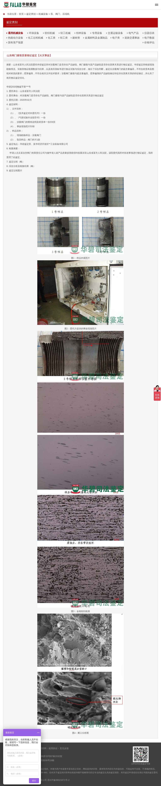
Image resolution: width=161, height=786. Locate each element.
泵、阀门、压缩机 (60, 14)
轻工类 (64, 37)
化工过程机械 (35, 37)
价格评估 (149, 42)
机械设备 (43, 14)
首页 (21, 14)
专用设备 (97, 33)
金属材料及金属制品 (96, 37)
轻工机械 (65, 33)
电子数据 (149, 37)
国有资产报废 (15, 42)
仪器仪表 (149, 33)
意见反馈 (64, 748)
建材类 (76, 37)
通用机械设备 (15, 33)
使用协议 (53, 748)
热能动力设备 (15, 37)
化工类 (51, 37)
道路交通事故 (132, 37)
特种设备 (81, 33)
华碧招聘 (41, 748)
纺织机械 (50, 33)
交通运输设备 (115, 33)
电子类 (116, 37)
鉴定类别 (31, 14)
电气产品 (134, 33)
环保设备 (34, 33)
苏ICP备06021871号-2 (58, 780)
